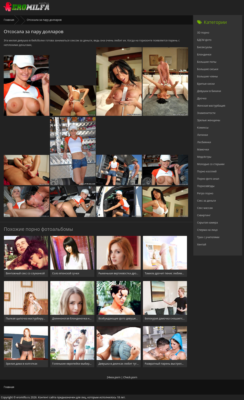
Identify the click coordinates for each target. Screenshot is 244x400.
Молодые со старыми (210, 164)
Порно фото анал (208, 178)
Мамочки (203, 149)
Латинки (202, 135)
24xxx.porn (113, 377)
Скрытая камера (207, 222)
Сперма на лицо (207, 230)
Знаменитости (206, 113)
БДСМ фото (204, 40)
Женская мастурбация (211, 105)
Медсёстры (204, 157)
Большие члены (207, 76)
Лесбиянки (204, 142)
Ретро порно (205, 193)
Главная (9, 20)
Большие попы (206, 62)
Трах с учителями (208, 237)
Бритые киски (206, 83)
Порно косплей (207, 171)
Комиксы (203, 127)
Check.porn (130, 377)
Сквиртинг (204, 215)
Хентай (201, 244)
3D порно (203, 32)
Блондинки (204, 54)
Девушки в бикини (209, 91)
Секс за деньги (206, 200)
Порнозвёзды (206, 186)
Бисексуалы (204, 47)
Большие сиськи (207, 69)
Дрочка (201, 98)
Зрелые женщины (208, 120)
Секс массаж (205, 208)
